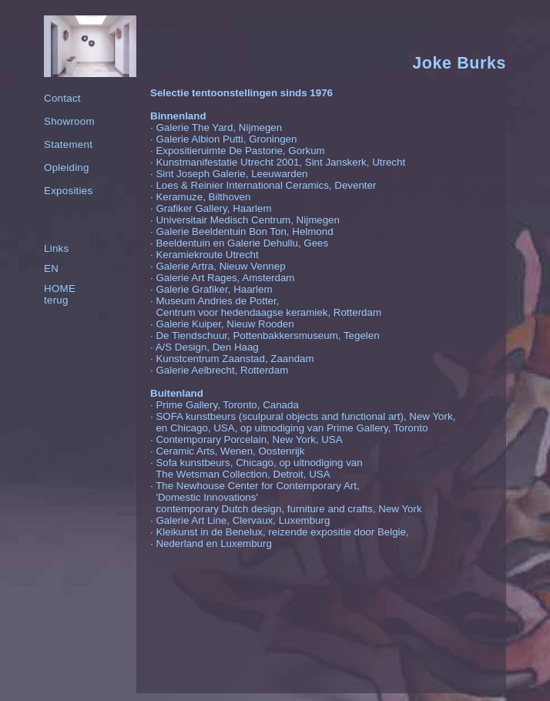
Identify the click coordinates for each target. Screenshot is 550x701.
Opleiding (66, 167)
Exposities (68, 190)
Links (56, 248)
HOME (59, 288)
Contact (62, 98)
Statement (68, 144)
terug (56, 300)
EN (51, 268)
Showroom (69, 121)
